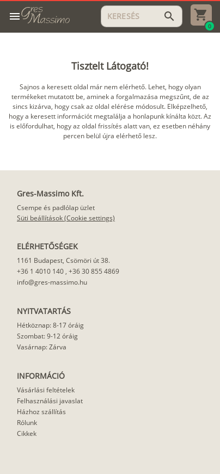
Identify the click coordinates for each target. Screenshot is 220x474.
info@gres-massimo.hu (52, 282)
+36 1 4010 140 (40, 271)
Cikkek (26, 433)
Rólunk (27, 422)
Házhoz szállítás (41, 411)
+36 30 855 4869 (94, 271)
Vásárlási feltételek (46, 390)
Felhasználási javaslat (50, 400)
